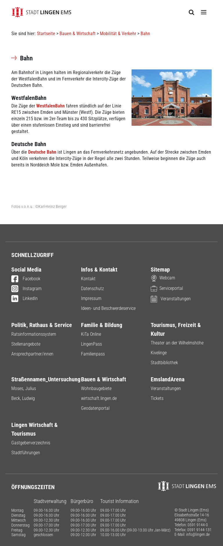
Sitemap (160, 269)
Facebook (25, 279)
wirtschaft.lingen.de (99, 398)
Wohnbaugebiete (96, 388)
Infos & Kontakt (99, 269)
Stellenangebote (25, 344)
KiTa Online (91, 334)
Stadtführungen (25, 452)
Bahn (145, 33)
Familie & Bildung (101, 325)
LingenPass (91, 344)
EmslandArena (167, 379)
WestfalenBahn (50, 106)
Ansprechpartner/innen (32, 354)
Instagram (26, 289)
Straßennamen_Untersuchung (41, 379)
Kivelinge (159, 352)
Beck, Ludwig (23, 398)
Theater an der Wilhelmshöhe (177, 343)
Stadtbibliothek (164, 362)
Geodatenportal (95, 408)
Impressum (91, 298)
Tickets (157, 398)
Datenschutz (92, 288)
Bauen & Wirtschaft (78, 33)
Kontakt (88, 278)
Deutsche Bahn (42, 152)
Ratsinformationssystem (33, 334)
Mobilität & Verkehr (118, 33)
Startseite (46, 33)
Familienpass (93, 354)
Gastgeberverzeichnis (30, 443)
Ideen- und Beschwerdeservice (108, 308)
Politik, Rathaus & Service (41, 325)
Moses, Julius (23, 388)
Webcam (163, 278)
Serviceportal (167, 288)
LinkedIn (24, 298)
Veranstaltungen (171, 298)
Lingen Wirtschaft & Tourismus (34, 429)
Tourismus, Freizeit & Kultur (176, 329)
